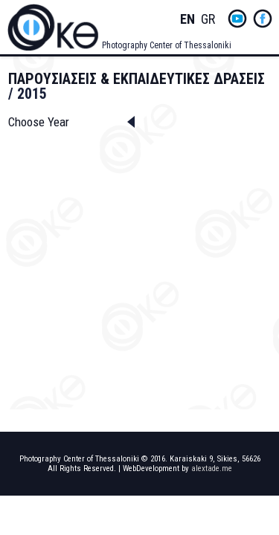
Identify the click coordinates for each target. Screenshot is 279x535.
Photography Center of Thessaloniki (166, 45)
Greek (208, 20)
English (187, 20)
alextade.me (211, 468)
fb (262, 18)
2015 (32, 94)
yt (237, 18)
